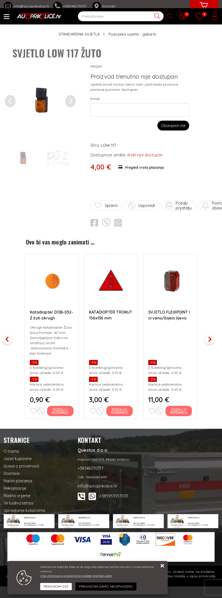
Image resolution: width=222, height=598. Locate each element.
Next (212, 337)
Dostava (11, 472)
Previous (9, 337)
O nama (11, 450)
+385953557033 (113, 495)
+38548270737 (71, 6)
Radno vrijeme (17, 495)
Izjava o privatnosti (21, 465)
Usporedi (141, 205)
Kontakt (103, 6)
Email (95, 98)
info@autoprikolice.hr (26, 6)
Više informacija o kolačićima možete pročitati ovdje (76, 576)
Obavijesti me (173, 125)
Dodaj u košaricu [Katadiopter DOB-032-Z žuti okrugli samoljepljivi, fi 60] (60, 410)
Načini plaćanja (18, 480)
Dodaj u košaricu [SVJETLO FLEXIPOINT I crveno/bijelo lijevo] (179, 410)
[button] (10, 101)
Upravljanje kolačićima (24, 509)
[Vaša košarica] (203, 9)
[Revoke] (105, 586)
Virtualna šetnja (18, 502)
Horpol (96, 66)
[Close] (56, 586)
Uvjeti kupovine (18, 458)
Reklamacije (15, 487)
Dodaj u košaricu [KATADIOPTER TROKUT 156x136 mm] (119, 410)
